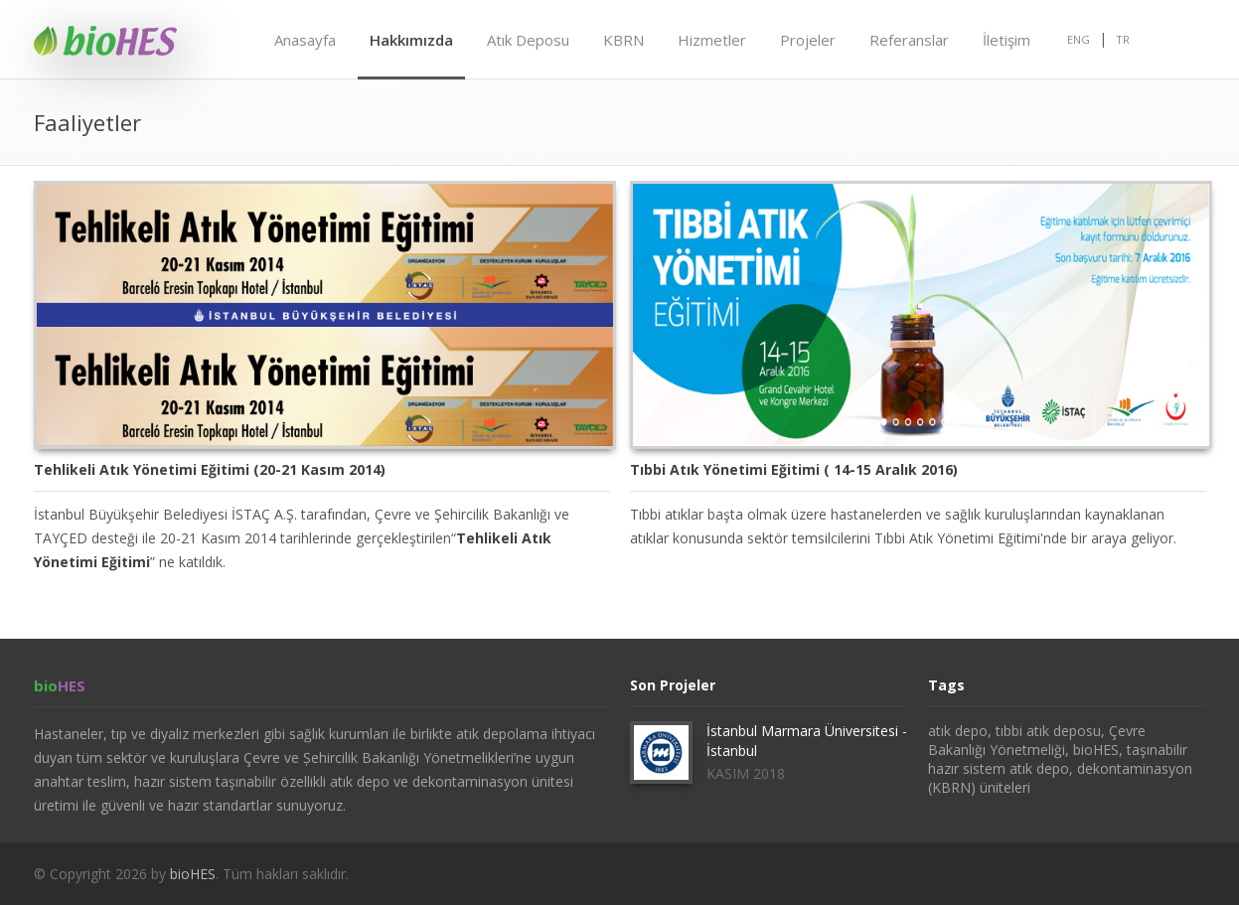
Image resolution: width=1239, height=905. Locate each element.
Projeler (808, 40)
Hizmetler (712, 40)
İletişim (1006, 40)
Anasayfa (305, 40)
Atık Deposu (528, 40)
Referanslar (909, 40)
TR (1123, 39)
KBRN (623, 40)
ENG (1078, 39)
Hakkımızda (411, 40)
